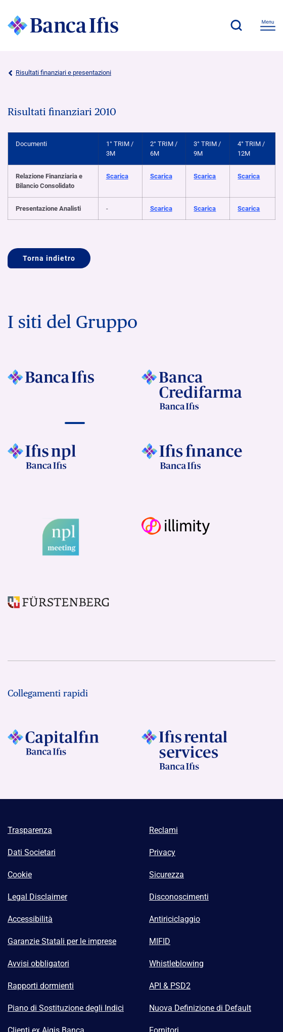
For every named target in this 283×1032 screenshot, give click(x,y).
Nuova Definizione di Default (200, 1008)
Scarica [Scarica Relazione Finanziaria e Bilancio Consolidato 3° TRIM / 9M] (205, 176)
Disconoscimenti (179, 897)
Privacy (162, 852)
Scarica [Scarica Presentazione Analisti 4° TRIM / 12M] (249, 208)
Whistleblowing (176, 963)
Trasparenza (30, 830)
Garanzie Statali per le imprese (62, 941)
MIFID (159, 941)
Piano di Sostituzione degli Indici (66, 1008)
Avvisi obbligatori (38, 963)
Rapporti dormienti (41, 986)
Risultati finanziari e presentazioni (59, 73)
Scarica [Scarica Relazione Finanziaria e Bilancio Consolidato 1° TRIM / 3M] (117, 176)
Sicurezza (166, 874)
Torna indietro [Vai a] (49, 258)
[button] (236, 25)
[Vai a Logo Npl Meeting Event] (75, 537)
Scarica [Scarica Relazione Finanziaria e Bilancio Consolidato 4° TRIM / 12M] (249, 176)
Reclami (163, 830)
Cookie (20, 874)
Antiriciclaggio (174, 919)
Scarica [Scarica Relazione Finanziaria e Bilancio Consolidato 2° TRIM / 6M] (161, 176)
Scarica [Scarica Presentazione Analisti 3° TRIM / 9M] (205, 208)
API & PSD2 (170, 986)
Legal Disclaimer (37, 897)
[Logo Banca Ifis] (63, 25)
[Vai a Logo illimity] (208, 537)
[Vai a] (75, 389)
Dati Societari (32, 852)
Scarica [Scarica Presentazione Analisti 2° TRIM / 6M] (161, 208)
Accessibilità (30, 919)
